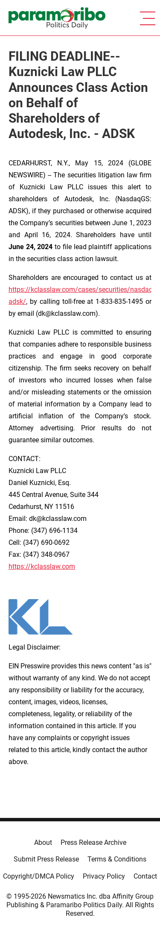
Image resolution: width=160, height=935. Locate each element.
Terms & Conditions (116, 859)
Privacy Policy (104, 876)
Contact (145, 876)
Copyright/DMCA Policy (38, 876)
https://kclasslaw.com (42, 566)
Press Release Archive (93, 842)
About (43, 842)
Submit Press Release (46, 859)
